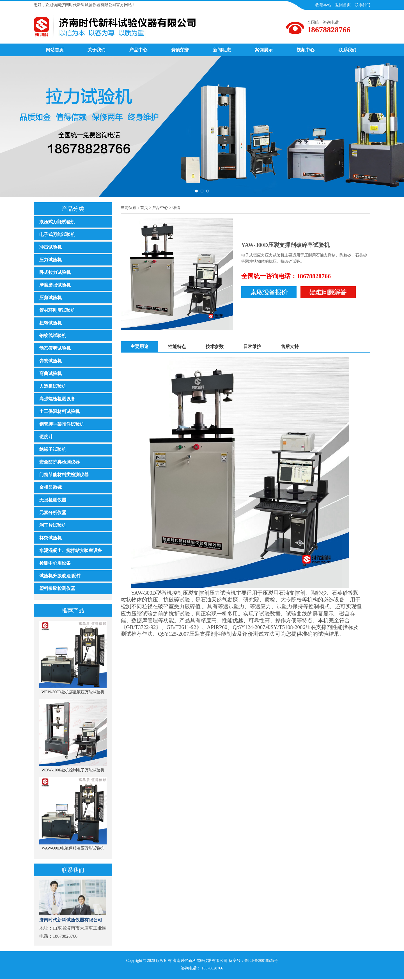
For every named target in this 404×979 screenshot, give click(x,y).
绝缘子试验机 (52, 449)
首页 (144, 208)
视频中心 (306, 49)
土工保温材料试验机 (59, 411)
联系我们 (347, 49)
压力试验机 (50, 259)
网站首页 (55, 49)
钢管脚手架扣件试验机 (61, 424)
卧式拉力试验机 (55, 272)
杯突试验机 (50, 537)
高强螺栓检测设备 (57, 398)
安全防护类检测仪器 (59, 462)
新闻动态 (222, 49)
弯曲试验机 (50, 373)
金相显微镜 (50, 487)
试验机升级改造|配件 (60, 575)
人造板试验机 (52, 386)
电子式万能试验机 (57, 234)
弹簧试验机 (50, 360)
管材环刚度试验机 (57, 310)
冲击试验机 (50, 247)
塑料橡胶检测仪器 (57, 588)
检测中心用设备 (55, 563)
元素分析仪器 (52, 512)
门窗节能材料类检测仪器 (64, 474)
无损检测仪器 (52, 500)
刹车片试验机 (52, 525)
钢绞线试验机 (52, 335)
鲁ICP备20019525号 (261, 960)
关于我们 (96, 49)
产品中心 (138, 49)
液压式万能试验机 (57, 221)
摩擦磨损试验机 (55, 285)
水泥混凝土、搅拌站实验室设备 (70, 550)
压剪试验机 (50, 297)
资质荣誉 (180, 49)
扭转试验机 (50, 323)
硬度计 (46, 436)
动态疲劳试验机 (55, 348)
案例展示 (264, 49)
